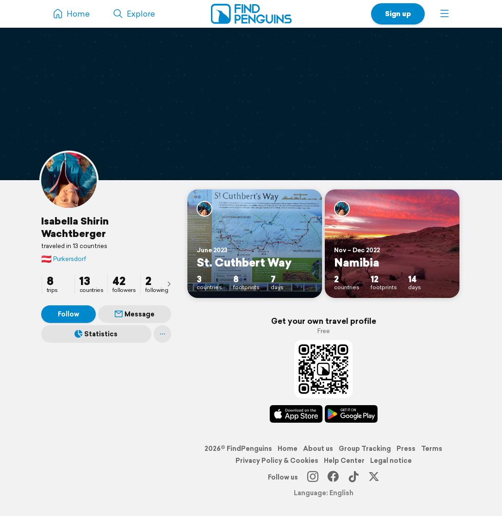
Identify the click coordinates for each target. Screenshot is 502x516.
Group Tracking (365, 448)
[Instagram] (312, 477)
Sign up (398, 13)
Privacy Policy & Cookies (277, 460)
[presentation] (169, 283)
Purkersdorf (64, 259)
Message (135, 314)
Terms (431, 448)
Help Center (344, 460)
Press (406, 448)
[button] (444, 14)
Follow (68, 314)
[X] (373, 477)
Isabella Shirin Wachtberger (75, 227)
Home (287, 448)
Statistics (96, 334)
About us (318, 448)
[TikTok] (353, 477)
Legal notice (391, 460)
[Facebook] (333, 477)
